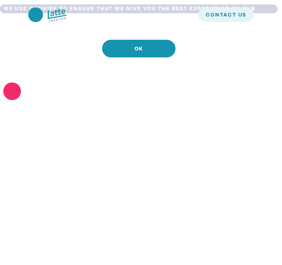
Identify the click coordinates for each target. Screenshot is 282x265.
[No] (12, 91)
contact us (226, 15)
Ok (139, 49)
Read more (138, 70)
